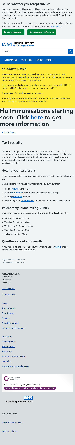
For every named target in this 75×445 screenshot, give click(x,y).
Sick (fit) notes (8, 346)
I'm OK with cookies (13, 32)
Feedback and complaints (13, 356)
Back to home (9, 132)
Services (39, 60)
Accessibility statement (12, 422)
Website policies (9, 431)
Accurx (15, 189)
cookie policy (55, 26)
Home (4, 303)
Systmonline (16, 196)
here (37, 117)
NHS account (17, 192)
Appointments (10, 60)
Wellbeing (6, 361)
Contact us (7, 337)
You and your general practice (15, 366)
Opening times (8, 341)
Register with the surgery (13, 328)
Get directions (8, 288)
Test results (7, 351)
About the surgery (10, 323)
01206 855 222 (27, 200)
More (50, 59)
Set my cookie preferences (42, 32)
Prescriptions (26, 60)
